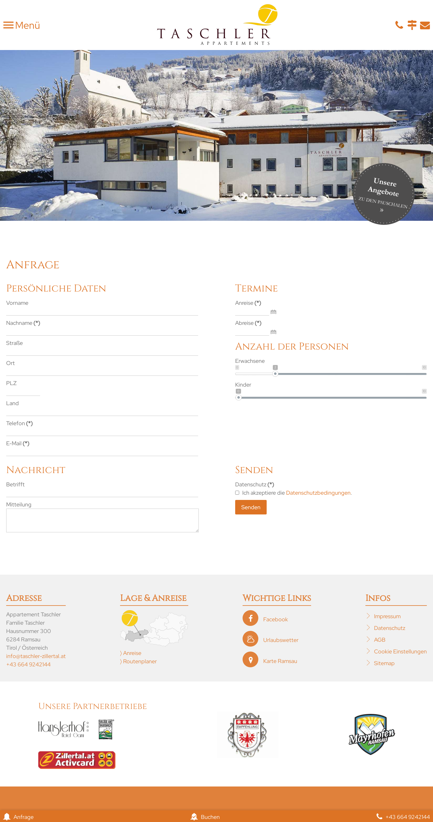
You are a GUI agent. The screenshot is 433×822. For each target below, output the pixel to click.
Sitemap (384, 667)
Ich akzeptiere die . (293, 492)
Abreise (248, 322)
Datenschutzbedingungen (318, 492)
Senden (250, 507)
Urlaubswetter (280, 644)
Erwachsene (250, 360)
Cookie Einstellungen (400, 656)
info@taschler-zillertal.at (36, 660)
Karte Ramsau (280, 665)
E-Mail (425, 25)
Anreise (248, 302)
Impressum (387, 620)
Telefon (399, 25)
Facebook (275, 623)
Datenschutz (389, 632)
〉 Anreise (130, 657)
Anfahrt (412, 25)
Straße (14, 342)
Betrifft (15, 484)
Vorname (17, 302)
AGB (379, 644)
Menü (26, 25)
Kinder (243, 384)
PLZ (11, 383)
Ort (10, 363)
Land (12, 403)
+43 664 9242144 (28, 669)
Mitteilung (18, 504)
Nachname (23, 322)
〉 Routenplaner (138, 665)
